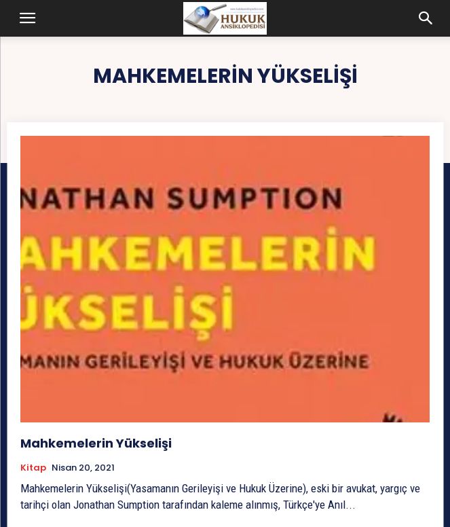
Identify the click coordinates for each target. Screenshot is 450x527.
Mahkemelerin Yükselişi (96, 443)
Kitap (33, 467)
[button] (28, 18)
